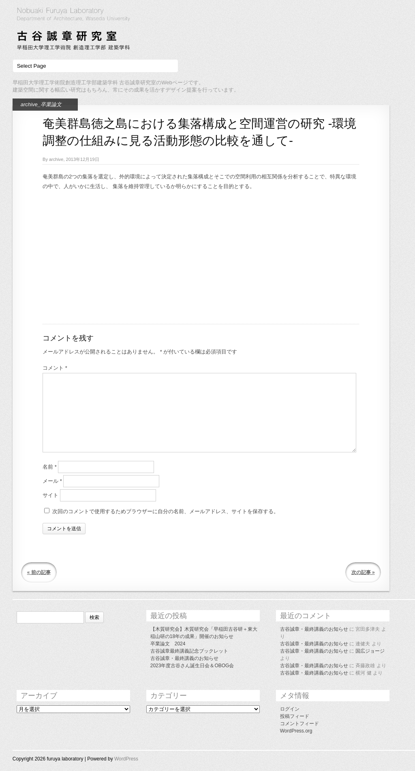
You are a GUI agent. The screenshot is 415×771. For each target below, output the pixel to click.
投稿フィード (294, 716)
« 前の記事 (39, 572)
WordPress (126, 759)
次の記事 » (363, 572)
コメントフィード (299, 723)
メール (52, 481)
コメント (55, 368)
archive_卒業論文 (41, 104)
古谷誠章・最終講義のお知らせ (184, 658)
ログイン (289, 709)
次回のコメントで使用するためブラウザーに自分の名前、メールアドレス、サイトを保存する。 (165, 511)
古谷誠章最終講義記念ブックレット (189, 651)
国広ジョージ (370, 651)
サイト (50, 495)
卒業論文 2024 (168, 644)
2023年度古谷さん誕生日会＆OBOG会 (192, 665)
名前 (50, 467)
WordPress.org (296, 731)
